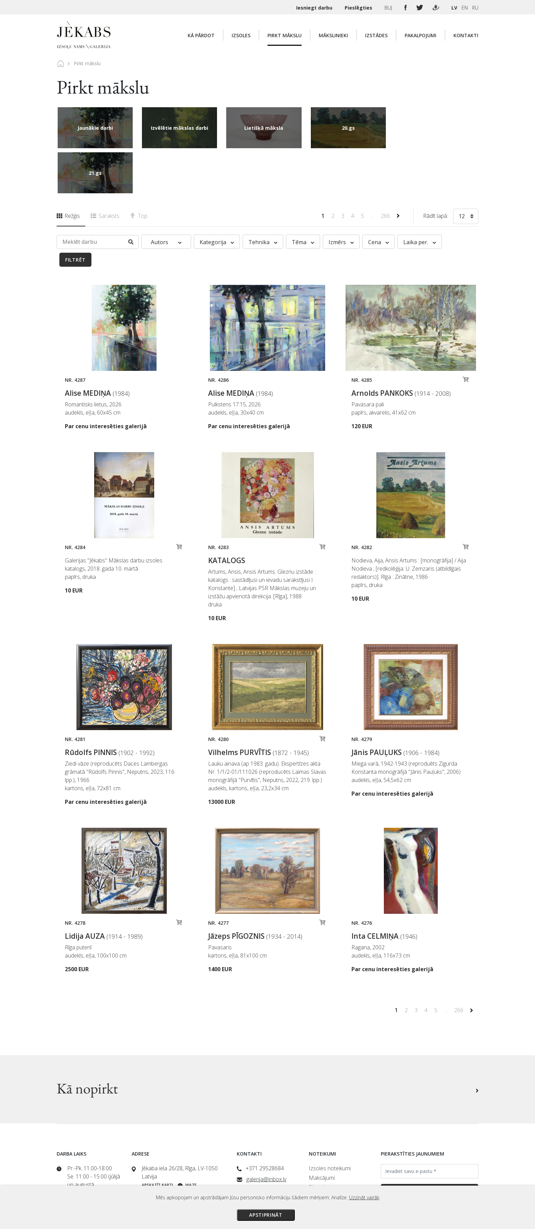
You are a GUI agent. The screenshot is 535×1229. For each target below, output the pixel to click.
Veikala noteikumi (329, 1152)
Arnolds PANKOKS (401, 348)
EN (465, 7)
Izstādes (376, 35)
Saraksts (105, 170)
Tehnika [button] (262, 197)
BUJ (389, 7)
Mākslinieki (333, 35)
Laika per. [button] (419, 197)
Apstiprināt (266, 1215)
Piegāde (318, 1142)
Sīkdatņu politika (328, 1171)
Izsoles (241, 35)
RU (475, 7)
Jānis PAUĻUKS (395, 707)
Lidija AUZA (104, 891)
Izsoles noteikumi (330, 1123)
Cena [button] (378, 197)
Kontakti (465, 35)
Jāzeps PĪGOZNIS (255, 891)
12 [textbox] (462, 171)
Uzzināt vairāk (364, 1197)
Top (138, 170)
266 (386, 170)
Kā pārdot (201, 35)
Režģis (68, 170)
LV (454, 7)
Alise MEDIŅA (97, 348)
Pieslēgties (359, 7)
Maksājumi (322, 1132)
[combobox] (465, 172)
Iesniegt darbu (315, 7)
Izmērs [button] (341, 197)
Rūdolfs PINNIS (110, 707)
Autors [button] (166, 197)
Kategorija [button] (217, 197)
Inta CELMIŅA (384, 891)
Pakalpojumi (420, 35)
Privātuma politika (330, 1161)
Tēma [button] (303, 197)
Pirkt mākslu (285, 35)
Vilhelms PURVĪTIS (258, 707)
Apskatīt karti (157, 1140)
